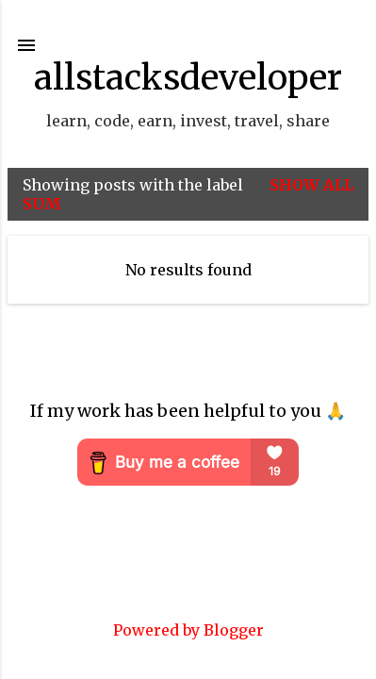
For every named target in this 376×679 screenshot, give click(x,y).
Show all (311, 184)
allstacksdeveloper (188, 78)
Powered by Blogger (188, 630)
